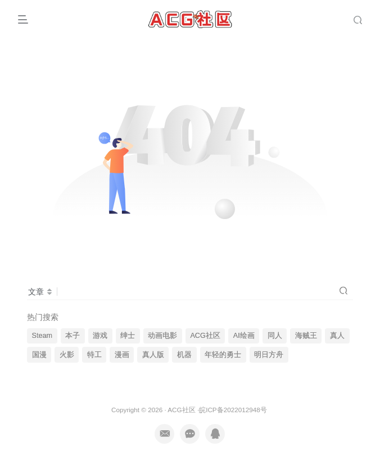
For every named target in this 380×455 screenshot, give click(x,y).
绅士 (127, 336)
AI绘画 (244, 336)
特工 (94, 355)
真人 (337, 336)
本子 (72, 336)
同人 (275, 336)
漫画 (122, 355)
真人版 (153, 355)
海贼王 (306, 336)
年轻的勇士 (223, 355)
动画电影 (162, 336)
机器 (184, 355)
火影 (67, 355)
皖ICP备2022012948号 (232, 409)
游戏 (100, 336)
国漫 (39, 355)
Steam (42, 336)
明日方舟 (268, 355)
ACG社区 (205, 336)
